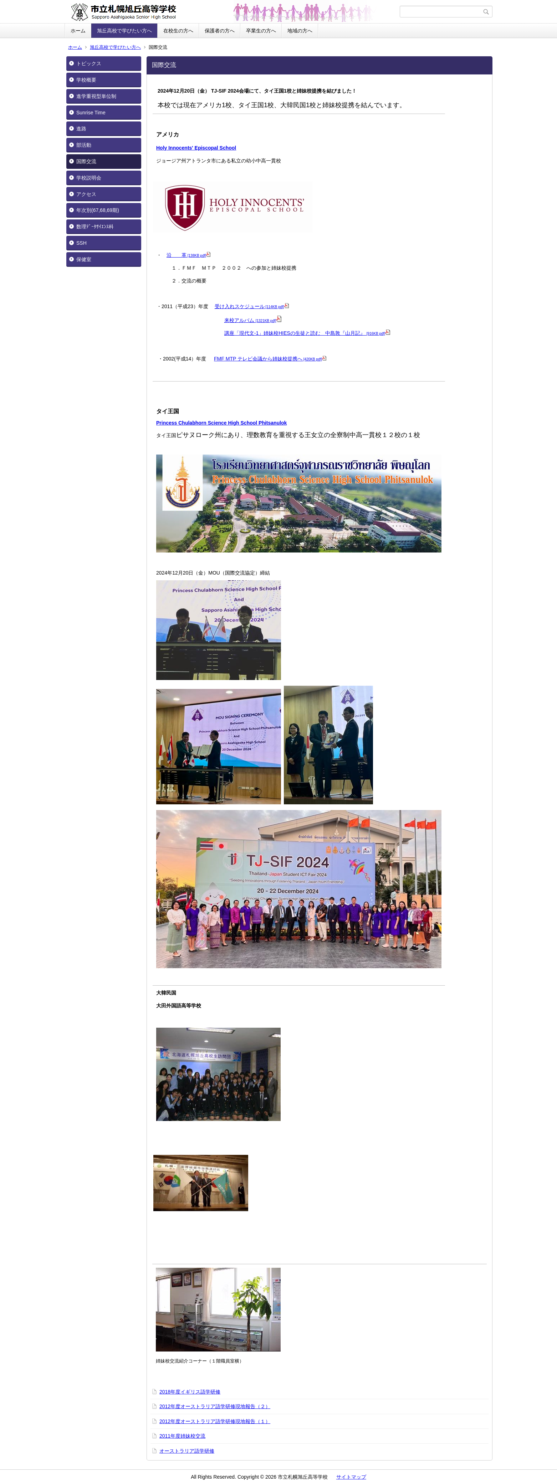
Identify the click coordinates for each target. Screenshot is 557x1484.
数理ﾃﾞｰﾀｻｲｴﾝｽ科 (95, 226)
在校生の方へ (178, 30)
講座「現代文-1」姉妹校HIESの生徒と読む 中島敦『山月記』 (307, 333)
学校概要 (86, 80)
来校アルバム (252, 320)
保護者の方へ (220, 30)
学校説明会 (88, 178)
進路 (81, 128)
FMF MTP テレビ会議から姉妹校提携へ (270, 359)
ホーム (78, 30)
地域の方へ (299, 30)
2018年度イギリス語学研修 (189, 1392)
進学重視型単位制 (96, 96)
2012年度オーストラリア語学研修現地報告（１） (214, 1421)
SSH (81, 243)
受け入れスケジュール (252, 306)
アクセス (86, 194)
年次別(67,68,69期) (97, 210)
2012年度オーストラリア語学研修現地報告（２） (214, 1406)
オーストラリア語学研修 (186, 1451)
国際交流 (86, 161)
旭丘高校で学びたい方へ (124, 30)
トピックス (88, 63)
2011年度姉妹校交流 (182, 1436)
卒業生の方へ (261, 30)
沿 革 (188, 255)
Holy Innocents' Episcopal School (196, 148)
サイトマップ (351, 1477)
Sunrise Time (91, 112)
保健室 (83, 259)
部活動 (83, 145)
